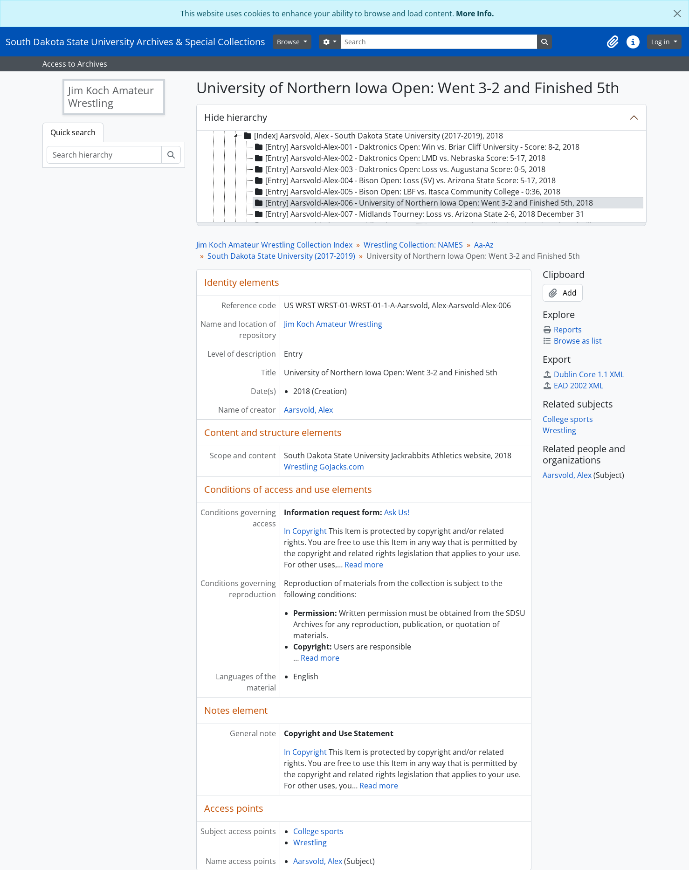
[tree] (421, 177)
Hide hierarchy (235, 117)
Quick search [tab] (73, 132)
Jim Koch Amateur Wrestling (333, 324)
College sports (318, 831)
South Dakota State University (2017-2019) (281, 256)
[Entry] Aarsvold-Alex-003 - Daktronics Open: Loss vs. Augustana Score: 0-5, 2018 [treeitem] (399, 169)
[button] (612, 42)
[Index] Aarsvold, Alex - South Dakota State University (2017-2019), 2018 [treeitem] (372, 135)
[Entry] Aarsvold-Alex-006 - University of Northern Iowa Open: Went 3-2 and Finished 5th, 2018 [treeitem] (423, 202)
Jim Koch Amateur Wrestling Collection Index (274, 245)
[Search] (438, 42)
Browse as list (572, 341)
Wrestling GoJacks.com (324, 467)
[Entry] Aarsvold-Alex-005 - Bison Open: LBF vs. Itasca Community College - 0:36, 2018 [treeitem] (406, 191)
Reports (562, 330)
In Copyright (305, 531)
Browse (289, 41)
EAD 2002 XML (573, 385)
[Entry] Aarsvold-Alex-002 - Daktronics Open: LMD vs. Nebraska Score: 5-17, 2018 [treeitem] (399, 158)
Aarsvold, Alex (308, 410)
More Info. (475, 13)
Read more (363, 564)
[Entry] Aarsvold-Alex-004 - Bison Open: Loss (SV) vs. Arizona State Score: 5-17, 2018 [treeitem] (404, 180)
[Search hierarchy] (104, 155)
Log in (661, 41)
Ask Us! (396, 512)
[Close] (677, 13)
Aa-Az (484, 245)
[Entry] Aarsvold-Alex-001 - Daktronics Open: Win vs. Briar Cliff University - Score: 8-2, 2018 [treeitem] (416, 146)
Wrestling (310, 842)
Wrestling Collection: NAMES (413, 245)
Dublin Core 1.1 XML (583, 374)
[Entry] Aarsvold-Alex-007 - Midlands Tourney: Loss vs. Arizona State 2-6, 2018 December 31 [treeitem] (418, 214)
